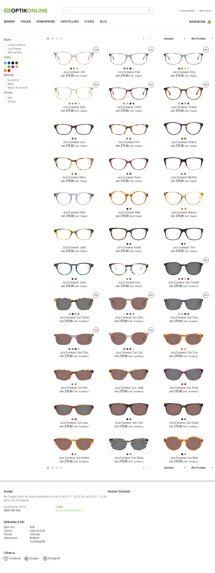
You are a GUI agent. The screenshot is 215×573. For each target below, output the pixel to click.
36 (48, 38)
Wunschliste (187, 10)
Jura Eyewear (14, 48)
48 (52, 38)
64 (57, 38)
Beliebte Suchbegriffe (38, 539)
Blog (103, 21)
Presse (8, 534)
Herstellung (70, 21)
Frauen (26, 21)
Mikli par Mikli (15, 52)
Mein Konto (205, 10)
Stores (89, 21)
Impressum (10, 538)
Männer (9, 21)
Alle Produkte (198, 38)
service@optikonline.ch (70, 510)
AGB (32, 527)
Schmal (12, 101)
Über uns (9, 527)
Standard (168, 38)
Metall (11, 83)
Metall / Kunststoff (17, 87)
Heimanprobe (45, 21)
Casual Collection (17, 44)
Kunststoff (13, 80)
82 (61, 38)
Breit (10, 97)
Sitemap (35, 534)
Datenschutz (37, 530)
